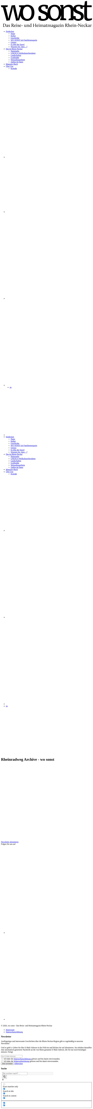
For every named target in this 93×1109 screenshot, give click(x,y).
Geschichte (15, 38)
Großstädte (15, 58)
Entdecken (10, 31)
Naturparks (15, 51)
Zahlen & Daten (17, 62)
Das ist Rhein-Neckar (14, 49)
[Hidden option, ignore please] (4, 1103)
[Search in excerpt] (4, 1098)
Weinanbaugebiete (18, 60)
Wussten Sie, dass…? (19, 47)
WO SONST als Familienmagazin (24, 40)
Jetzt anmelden (7, 1064)
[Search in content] (4, 1093)
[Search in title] (4, 1089)
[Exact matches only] (4, 1084)
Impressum (10, 1030)
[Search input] (14, 1073)
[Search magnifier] (4, 1077)
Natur (13, 34)
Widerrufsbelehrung (21, 1061)
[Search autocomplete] (40, 1073)
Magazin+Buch (12, 64)
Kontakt (14, 68)
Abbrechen (18, 1064)
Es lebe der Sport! (18, 44)
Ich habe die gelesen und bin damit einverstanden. (32, 1059)
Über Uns (9, 66)
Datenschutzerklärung (14, 1032)
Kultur (13, 36)
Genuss (13, 42)
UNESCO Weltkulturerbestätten (23, 53)
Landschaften (16, 55)
